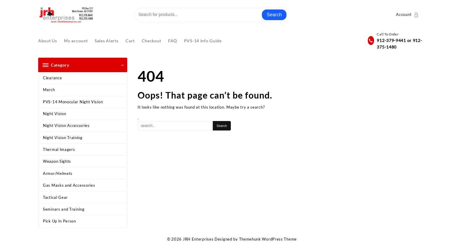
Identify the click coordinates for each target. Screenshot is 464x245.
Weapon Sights (57, 161)
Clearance (52, 77)
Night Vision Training (63, 137)
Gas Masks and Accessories (69, 185)
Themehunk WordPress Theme (268, 239)
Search (274, 14)
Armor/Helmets (57, 173)
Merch (49, 89)
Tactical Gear (55, 197)
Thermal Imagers (59, 149)
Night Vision (54, 113)
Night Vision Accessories (66, 125)
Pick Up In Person (59, 221)
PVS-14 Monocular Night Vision (73, 101)
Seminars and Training (64, 209)
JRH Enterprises (198, 239)
